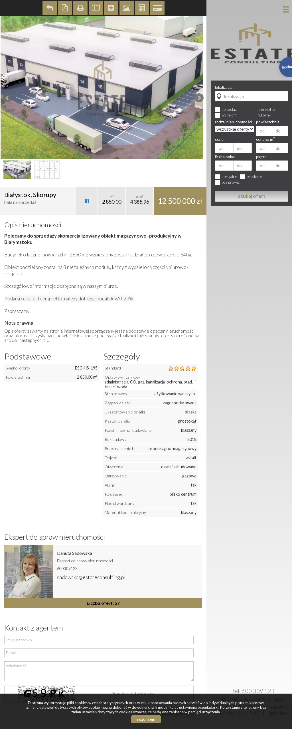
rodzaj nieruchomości (233, 122)
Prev (7, 98)
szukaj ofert (251, 196)
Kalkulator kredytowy (157, 8)
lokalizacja (223, 87)
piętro (261, 156)
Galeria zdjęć (126, 8)
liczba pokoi (225, 156)
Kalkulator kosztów (142, 8)
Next (199, 98)
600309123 (67, 568)
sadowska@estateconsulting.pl (91, 577)
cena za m (265, 139)
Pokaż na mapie (96, 8)
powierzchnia (267, 122)
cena (219, 139)
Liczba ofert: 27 (103, 603)
